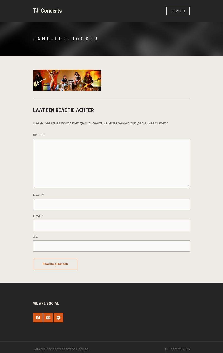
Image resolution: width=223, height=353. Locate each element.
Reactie (39, 135)
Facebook (38, 317)
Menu (178, 11)
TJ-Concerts (47, 10)
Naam (38, 195)
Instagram (48, 317)
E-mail (38, 216)
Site (35, 236)
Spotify (58, 317)
